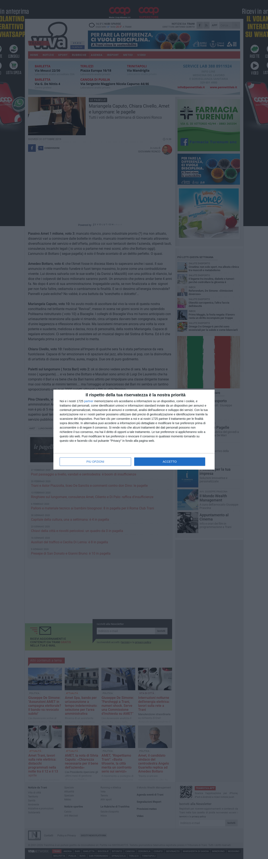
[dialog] (134, 430)
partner (88, 401)
